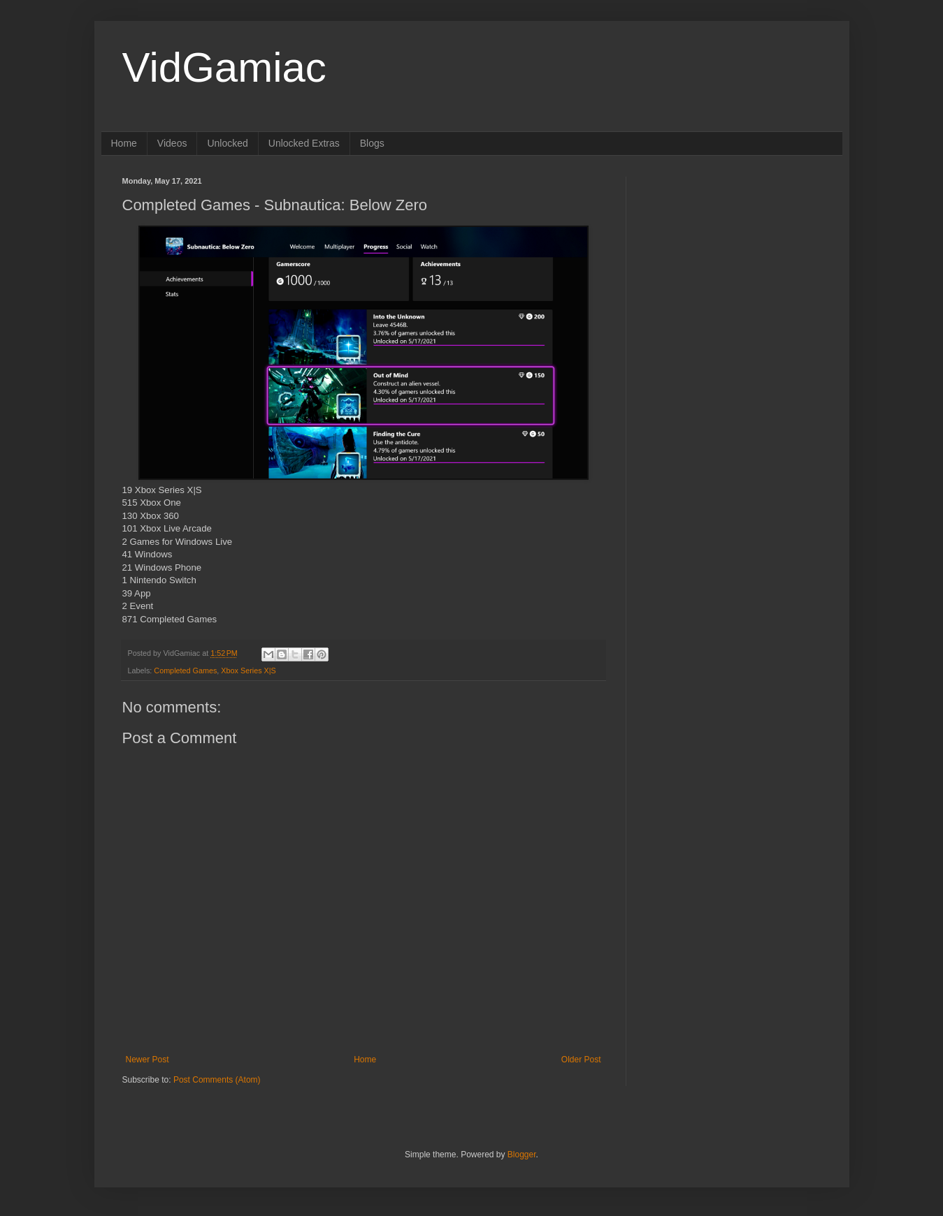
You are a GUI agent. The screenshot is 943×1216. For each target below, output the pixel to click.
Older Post (581, 1059)
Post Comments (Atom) (217, 1080)
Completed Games (185, 670)
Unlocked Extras (304, 143)
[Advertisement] (734, 264)
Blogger (522, 1154)
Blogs (372, 143)
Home (124, 143)
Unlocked (227, 143)
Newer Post (147, 1059)
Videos (172, 143)
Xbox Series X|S (248, 670)
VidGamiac (224, 67)
